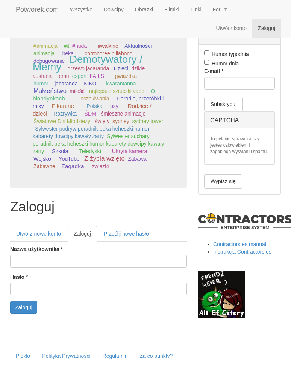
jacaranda (66, 84)
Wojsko (42, 159)
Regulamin (115, 356)
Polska (94, 106)
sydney (120, 121)
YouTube (69, 159)
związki (100, 166)
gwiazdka (126, 76)
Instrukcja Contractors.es (242, 252)
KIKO (90, 84)
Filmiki (171, 9)
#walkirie (108, 46)
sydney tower (147, 121)
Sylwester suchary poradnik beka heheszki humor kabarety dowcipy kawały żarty (98, 143)
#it (66, 46)
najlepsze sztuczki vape (116, 91)
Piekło (23, 356)
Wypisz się (223, 181)
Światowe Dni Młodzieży (61, 121)
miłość (77, 91)
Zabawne (44, 166)
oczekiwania (94, 99)
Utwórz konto (231, 28)
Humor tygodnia (226, 53)
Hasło (19, 277)
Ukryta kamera (129, 151)
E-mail (213, 71)
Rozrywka (65, 114)
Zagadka (72, 166)
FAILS (97, 76)
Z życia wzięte (104, 158)
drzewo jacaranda (88, 68)
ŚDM (90, 114)
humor (40, 84)
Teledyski (90, 151)
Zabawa (137, 159)
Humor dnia (221, 63)
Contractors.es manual (239, 244)
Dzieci (121, 68)
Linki (196, 9)
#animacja (45, 46)
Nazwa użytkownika (36, 249)
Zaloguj (266, 28)
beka (68, 53)
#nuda (79, 46)
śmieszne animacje (123, 114)
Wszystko (81, 9)
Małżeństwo (50, 90)
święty (102, 121)
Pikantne (63, 106)
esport (79, 76)
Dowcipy (114, 9)
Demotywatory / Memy (87, 63)
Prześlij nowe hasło (126, 234)
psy (114, 106)
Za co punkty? (156, 356)
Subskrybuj (223, 104)
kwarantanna (121, 84)
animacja (44, 53)
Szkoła (60, 151)
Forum (220, 9)
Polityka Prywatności (66, 356)
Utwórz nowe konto (38, 234)
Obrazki (144, 9)
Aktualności (138, 46)
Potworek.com (37, 9)
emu (64, 76)
